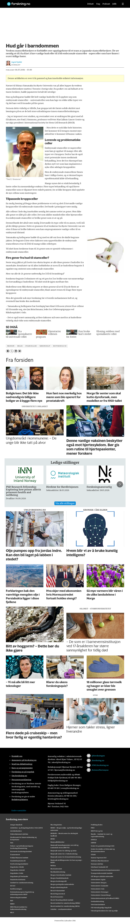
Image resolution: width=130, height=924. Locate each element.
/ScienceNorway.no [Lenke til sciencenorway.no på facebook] (100, 770)
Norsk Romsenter (56, 897)
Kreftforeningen (16, 889)
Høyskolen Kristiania (17, 879)
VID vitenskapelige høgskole (101, 907)
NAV (11, 900)
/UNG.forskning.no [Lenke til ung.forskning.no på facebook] (100, 765)
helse (20, 346)
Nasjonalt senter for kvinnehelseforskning (65, 857)
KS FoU (12, 886)
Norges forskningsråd (58, 881)
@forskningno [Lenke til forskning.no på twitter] (98, 756)
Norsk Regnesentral (57, 894)
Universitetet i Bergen (98, 883)
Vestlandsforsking (97, 901)
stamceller (31, 346)
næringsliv (44, 346)
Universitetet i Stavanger (99, 892)
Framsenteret (15, 854)
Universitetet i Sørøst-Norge (101, 895)
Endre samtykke (18, 810)
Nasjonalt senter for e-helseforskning (64, 854)
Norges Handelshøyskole (59, 878)
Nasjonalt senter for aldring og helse (63, 851)
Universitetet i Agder (98, 879)
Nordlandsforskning (57, 872)
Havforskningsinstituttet (19, 864)
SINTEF (93, 843)
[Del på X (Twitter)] (12, 351)
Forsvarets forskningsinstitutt (21, 851)
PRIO (93, 828)
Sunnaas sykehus (97, 864)
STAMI (93, 854)
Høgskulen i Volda (16, 873)
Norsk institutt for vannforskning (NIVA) (65, 906)
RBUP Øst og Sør (97, 831)
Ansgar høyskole (16, 825)
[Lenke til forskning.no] (44, 3)
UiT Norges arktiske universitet (102, 876)
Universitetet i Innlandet (99, 886)
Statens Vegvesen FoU (98, 858)
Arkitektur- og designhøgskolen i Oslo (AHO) (26, 828)
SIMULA (94, 839)
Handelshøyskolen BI (18, 861)
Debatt (90, 4)
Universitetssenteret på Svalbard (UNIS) (105, 898)
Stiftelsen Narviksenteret (100, 861)
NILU (12, 912)
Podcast (106, 4)
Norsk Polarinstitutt (57, 890)
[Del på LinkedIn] (15, 351)
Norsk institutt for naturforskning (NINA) (65, 903)
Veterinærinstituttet (98, 904)
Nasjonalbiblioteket (57, 842)
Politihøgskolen (96, 825)
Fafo (11, 843)
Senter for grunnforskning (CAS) (102, 846)
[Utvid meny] (123, 4)
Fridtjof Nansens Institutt (19, 858)
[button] (120, 484)
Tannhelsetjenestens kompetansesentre (105, 870)
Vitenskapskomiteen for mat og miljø (104, 911)
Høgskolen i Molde (17, 867)
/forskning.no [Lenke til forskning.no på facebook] (98, 760)
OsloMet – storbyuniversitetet (61, 909)
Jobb (114, 4)
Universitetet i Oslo (97, 889)
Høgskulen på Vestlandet (19, 876)
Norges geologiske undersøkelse (62, 884)
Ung (98, 4)
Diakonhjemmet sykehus (19, 834)
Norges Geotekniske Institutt (60, 875)
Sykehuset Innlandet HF (99, 867)
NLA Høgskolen (56, 825)
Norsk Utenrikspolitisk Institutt (61, 900)
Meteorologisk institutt (18, 897)
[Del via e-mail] (19, 351)
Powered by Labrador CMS (65, 921)
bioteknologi (60, 346)
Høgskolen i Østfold (17, 870)
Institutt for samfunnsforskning (21, 883)
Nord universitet (56, 869)
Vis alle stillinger (65, 503)
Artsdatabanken (16, 831)
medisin (10, 346)
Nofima (53, 865)
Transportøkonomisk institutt (102, 873)
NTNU (52, 839)
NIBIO (12, 904)
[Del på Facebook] (8, 351)
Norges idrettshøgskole (59, 887)
